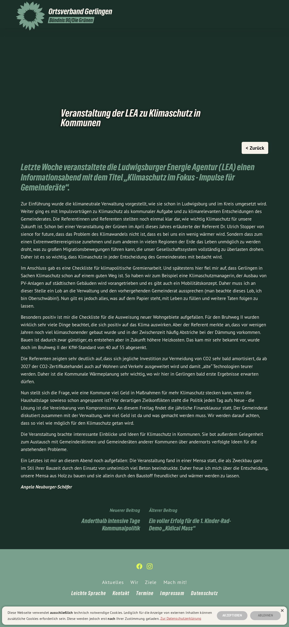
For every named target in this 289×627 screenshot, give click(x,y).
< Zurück (255, 148)
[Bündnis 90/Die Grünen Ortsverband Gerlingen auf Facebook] (264, 6)
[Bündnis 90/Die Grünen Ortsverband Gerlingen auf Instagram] (270, 6)
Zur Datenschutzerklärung (180, 618)
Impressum (172, 593)
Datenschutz (204, 593)
